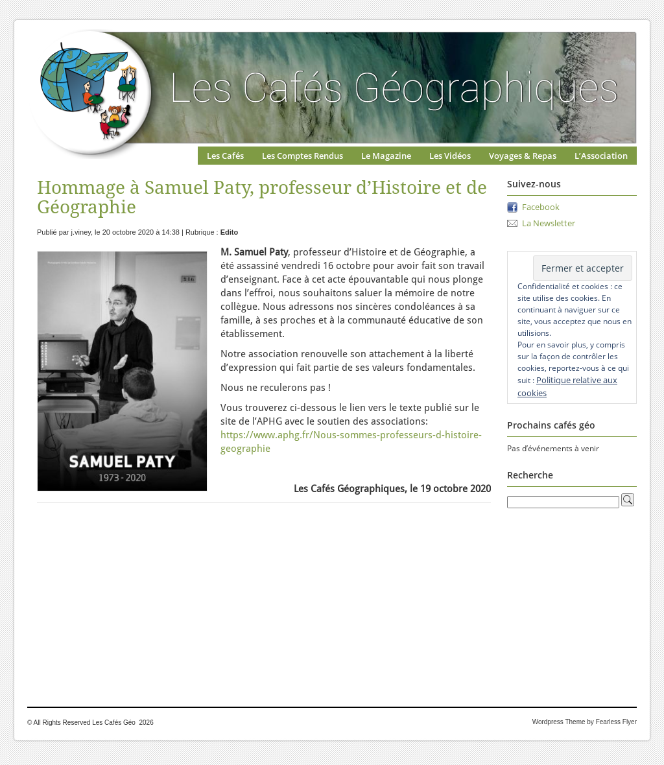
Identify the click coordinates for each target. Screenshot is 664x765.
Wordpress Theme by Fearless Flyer (584, 721)
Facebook (541, 207)
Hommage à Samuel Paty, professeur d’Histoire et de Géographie (262, 197)
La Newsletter (548, 223)
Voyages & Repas (522, 155)
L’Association (601, 155)
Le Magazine (386, 155)
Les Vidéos (450, 155)
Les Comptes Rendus (302, 155)
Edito (229, 232)
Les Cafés (225, 155)
